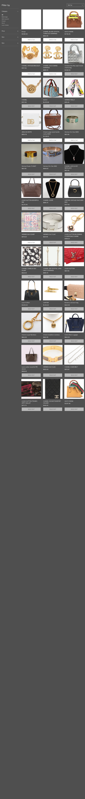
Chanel (3, 21)
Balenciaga (5, 17)
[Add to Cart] (31, 39)
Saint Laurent (5, 19)
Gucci (3, 23)
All (2, 14)
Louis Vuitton (5, 25)
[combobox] (75, 5)
